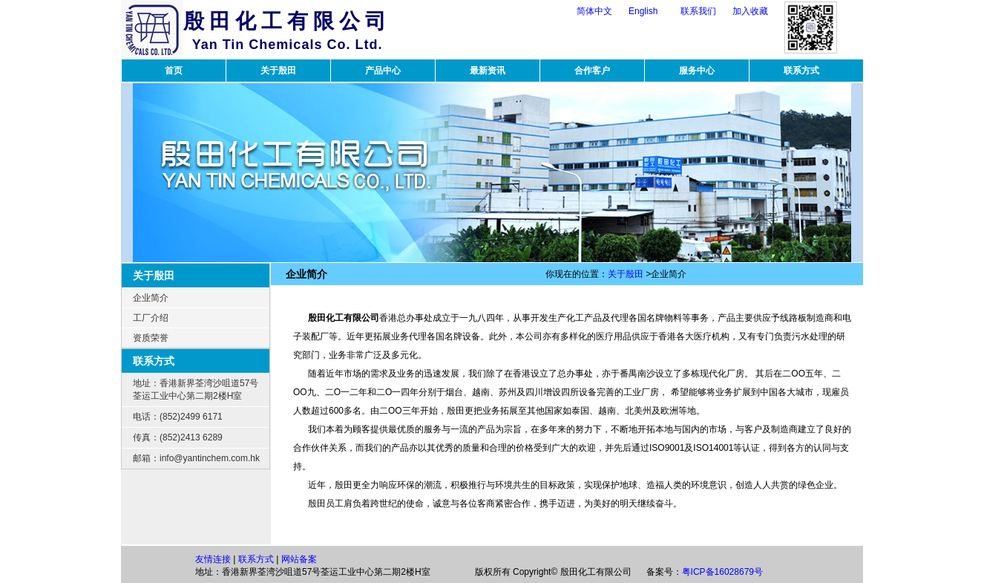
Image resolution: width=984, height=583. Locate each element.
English (643, 11)
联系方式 (801, 70)
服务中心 (697, 70)
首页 (174, 70)
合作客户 (592, 70)
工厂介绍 (150, 318)
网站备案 (299, 559)
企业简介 (150, 298)
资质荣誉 (150, 338)
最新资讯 (487, 70)
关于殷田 (278, 70)
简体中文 (594, 11)
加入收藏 (750, 11)
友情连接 (213, 559)
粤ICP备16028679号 (722, 572)
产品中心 (383, 70)
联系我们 (698, 11)
